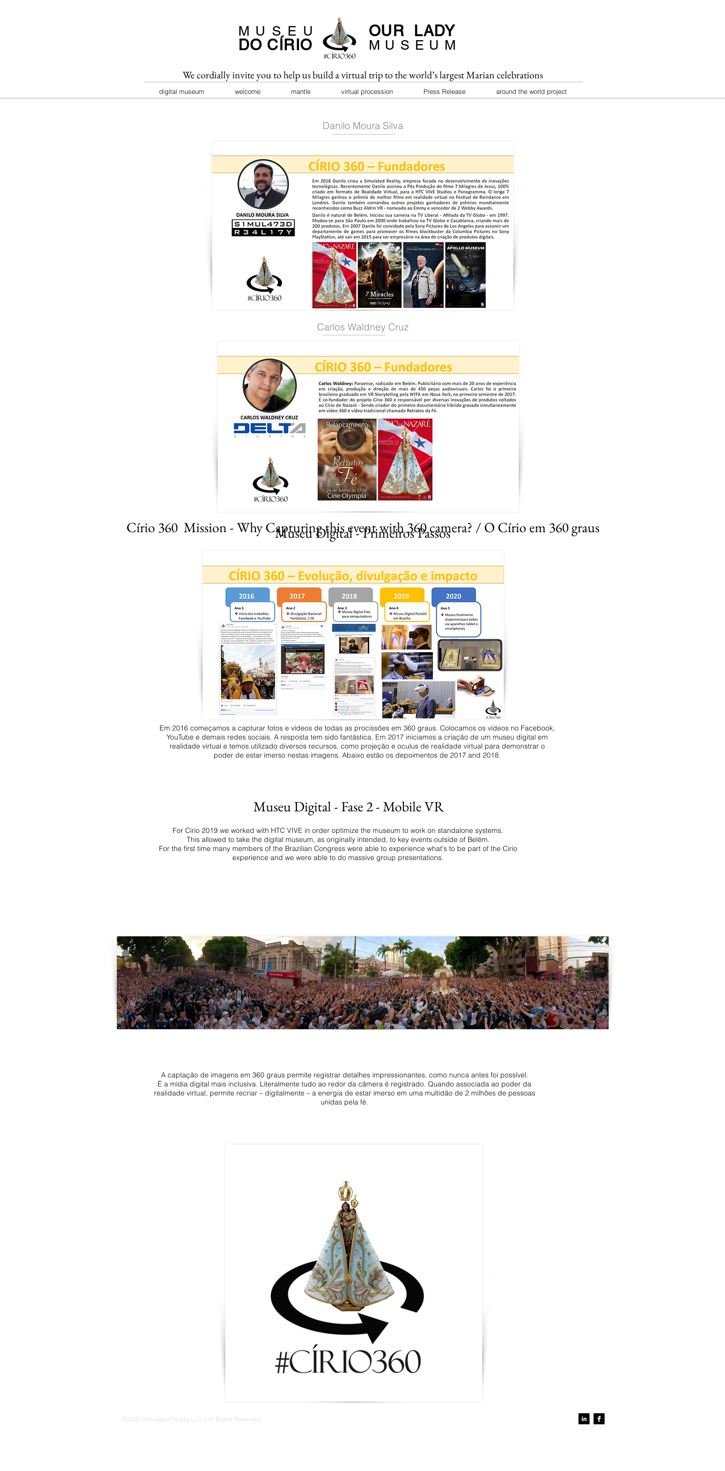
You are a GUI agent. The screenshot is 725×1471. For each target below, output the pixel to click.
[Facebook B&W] (599, 1418)
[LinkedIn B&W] (584, 1418)
